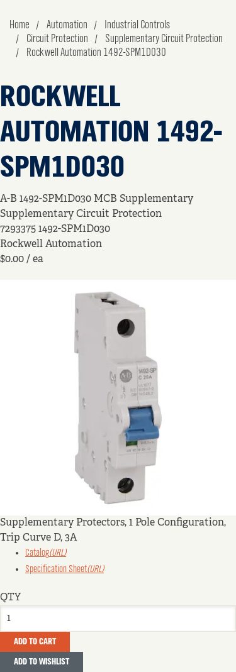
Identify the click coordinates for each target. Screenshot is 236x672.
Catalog (45, 553)
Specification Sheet (64, 570)
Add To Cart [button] (35, 641)
